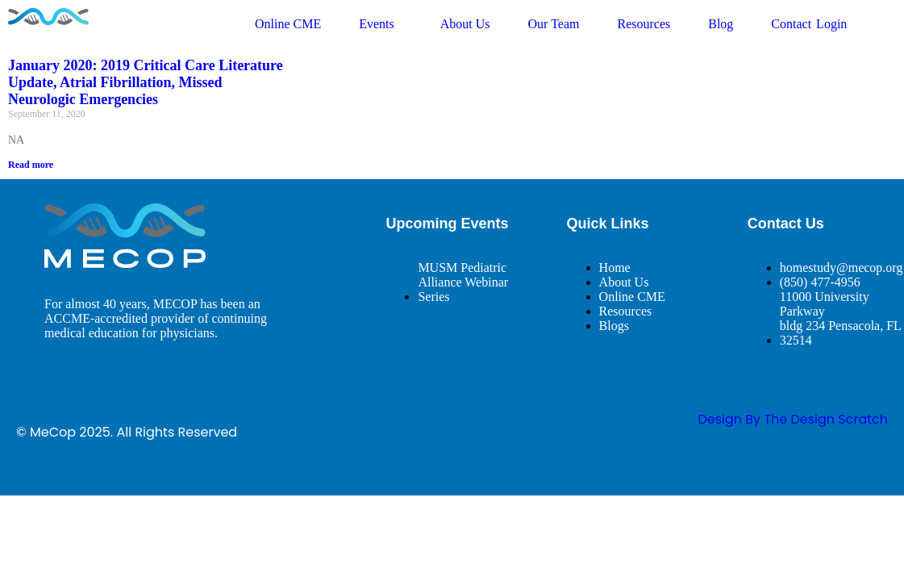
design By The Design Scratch (793, 419)
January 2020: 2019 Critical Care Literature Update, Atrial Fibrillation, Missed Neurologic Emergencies (145, 82)
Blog (720, 24)
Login (831, 24)
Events (380, 24)
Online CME (288, 24)
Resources (643, 24)
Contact (791, 24)
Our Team (554, 24)
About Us (465, 24)
